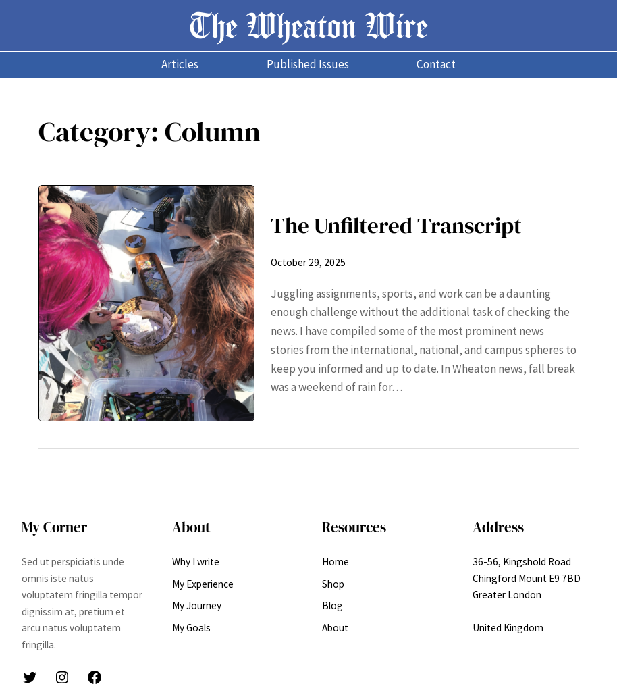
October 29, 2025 (308, 262)
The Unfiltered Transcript (396, 224)
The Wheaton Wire (308, 25)
